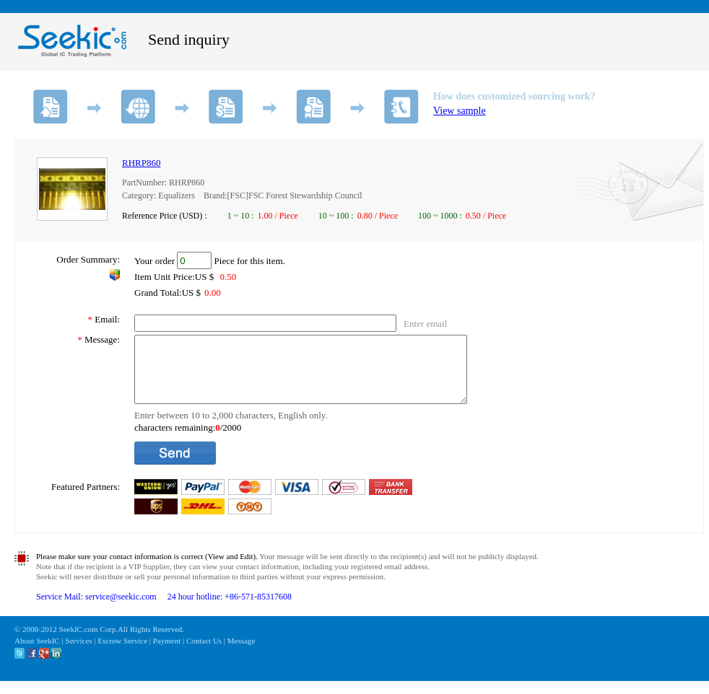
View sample (459, 110)
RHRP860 (141, 162)
